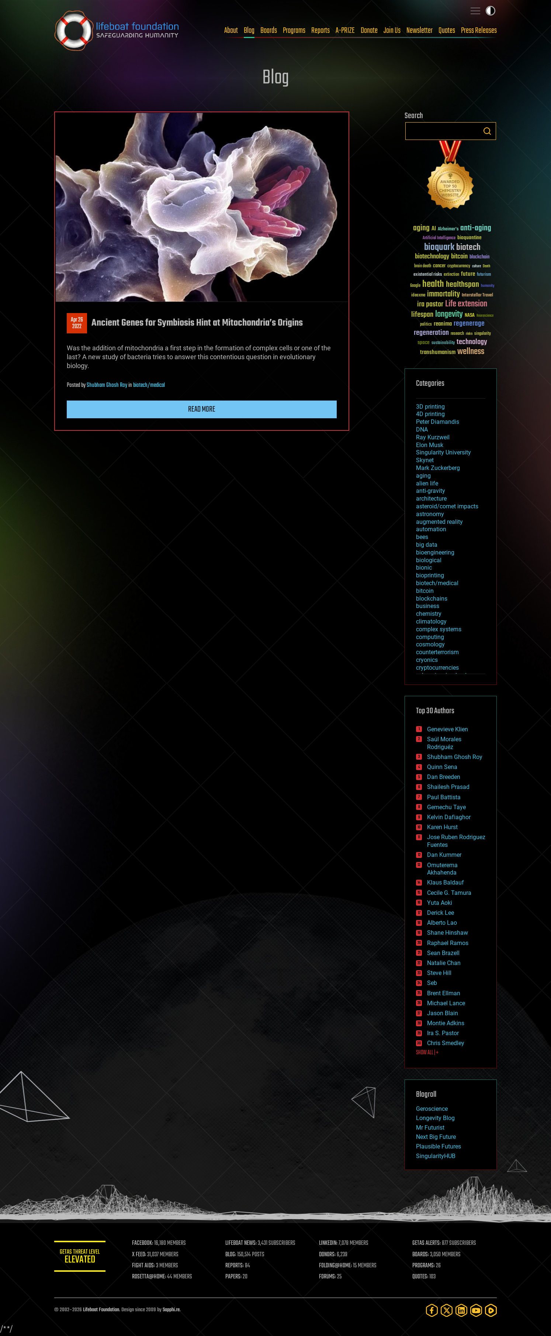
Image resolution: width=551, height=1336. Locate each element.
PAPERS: (234, 1277)
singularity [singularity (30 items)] (482, 334)
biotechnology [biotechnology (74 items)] (432, 257)
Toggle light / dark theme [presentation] (490, 11)
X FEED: (139, 1255)
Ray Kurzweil (433, 437)
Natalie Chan (444, 962)
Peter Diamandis (437, 421)
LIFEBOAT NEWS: (241, 1243)
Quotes (447, 30)
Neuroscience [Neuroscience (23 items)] (485, 316)
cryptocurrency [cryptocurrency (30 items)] (458, 266)
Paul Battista (444, 797)
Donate (369, 30)
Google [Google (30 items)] (415, 286)
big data (426, 544)
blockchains (431, 598)
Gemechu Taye (446, 807)
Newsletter (419, 30)
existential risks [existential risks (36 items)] (427, 275)
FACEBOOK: (142, 1243)
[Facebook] (432, 1310)
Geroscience (432, 1108)
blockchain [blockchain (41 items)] (479, 257)
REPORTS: (235, 1266)
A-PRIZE (345, 30)
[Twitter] (447, 1310)
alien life (427, 483)
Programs (294, 30)
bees (422, 536)
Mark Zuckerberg (438, 467)
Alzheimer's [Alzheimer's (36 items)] (448, 229)
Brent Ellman (443, 993)
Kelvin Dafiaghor (449, 817)
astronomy (430, 514)
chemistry (428, 613)
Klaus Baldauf (445, 882)
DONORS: (327, 1255)
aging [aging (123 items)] (421, 228)
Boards (268, 30)
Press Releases (479, 30)
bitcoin (425, 590)
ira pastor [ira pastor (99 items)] (430, 304)
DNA (422, 429)
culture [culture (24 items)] (476, 266)
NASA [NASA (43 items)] (470, 316)
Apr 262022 (77, 323)
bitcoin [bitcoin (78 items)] (459, 257)
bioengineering (435, 552)
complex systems (438, 629)
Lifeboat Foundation (101, 1310)
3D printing (430, 406)
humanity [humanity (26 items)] (488, 286)
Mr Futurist (430, 1127)
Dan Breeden (443, 776)
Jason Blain (442, 1013)
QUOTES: (421, 1277)
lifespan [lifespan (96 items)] (422, 314)
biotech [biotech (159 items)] (468, 248)
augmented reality (439, 521)
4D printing (430, 414)
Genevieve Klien (447, 729)
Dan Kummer (444, 854)
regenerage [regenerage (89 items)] (469, 324)
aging (423, 475)
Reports (320, 30)
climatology (431, 621)
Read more (201, 409)
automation (431, 529)
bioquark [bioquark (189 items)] (439, 247)
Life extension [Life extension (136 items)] (466, 304)
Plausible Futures (438, 1146)
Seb (432, 982)
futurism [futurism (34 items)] (484, 275)
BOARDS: (421, 1255)
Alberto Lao (442, 922)
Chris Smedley (445, 1043)
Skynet (425, 460)
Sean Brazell (443, 953)
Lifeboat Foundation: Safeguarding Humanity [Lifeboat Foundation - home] (117, 30)
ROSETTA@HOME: (149, 1277)
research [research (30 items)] (457, 334)
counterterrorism (437, 652)
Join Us (392, 30)
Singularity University (443, 452)
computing (430, 636)
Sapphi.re (171, 1310)
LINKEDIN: (328, 1243)
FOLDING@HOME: (335, 1266)
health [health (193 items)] (433, 284)
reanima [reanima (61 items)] (443, 323)
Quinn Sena (442, 766)
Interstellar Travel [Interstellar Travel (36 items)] (477, 295)
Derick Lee (440, 912)
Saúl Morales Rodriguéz (444, 743)
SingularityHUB (435, 1156)
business (427, 605)
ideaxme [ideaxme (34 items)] (418, 295)
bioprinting (430, 575)
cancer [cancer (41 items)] (439, 266)
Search (487, 131)
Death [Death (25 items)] (486, 266)
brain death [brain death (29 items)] (422, 266)
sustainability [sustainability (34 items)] (443, 343)
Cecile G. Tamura (449, 892)
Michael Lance (446, 1003)
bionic (424, 567)
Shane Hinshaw (447, 932)
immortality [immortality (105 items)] (443, 294)
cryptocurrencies (437, 667)
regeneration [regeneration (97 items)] (431, 333)
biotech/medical (149, 385)
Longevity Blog (435, 1118)
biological (428, 560)
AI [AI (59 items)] (434, 229)
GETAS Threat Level (80, 1257)
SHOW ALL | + (427, 1053)
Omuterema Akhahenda (442, 869)
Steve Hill (439, 972)
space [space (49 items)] (423, 342)
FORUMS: (327, 1277)
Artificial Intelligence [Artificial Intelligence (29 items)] (439, 238)
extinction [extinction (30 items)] (451, 274)
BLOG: (231, 1255)
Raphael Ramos (447, 943)
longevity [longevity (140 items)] (449, 314)
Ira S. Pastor (443, 1033)
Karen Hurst (442, 827)
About (231, 30)
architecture (431, 498)
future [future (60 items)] (468, 274)
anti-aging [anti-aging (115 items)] (475, 228)
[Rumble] (491, 1310)
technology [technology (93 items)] (472, 342)
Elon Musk (429, 445)
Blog (249, 30)
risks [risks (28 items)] (469, 334)
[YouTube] (476, 1310)
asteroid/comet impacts (447, 506)
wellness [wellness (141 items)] (470, 352)
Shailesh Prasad (448, 786)
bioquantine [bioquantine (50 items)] (469, 237)
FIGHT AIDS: (143, 1266)
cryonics (427, 659)
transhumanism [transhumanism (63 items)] (437, 352)
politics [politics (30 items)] (426, 324)
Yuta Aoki (439, 902)
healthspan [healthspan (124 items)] (462, 284)
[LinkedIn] (461, 1310)
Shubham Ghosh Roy (107, 385)
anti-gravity (430, 490)
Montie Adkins (445, 1023)
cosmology (430, 644)
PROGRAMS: (424, 1266)
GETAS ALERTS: (427, 1243)
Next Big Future (436, 1136)
